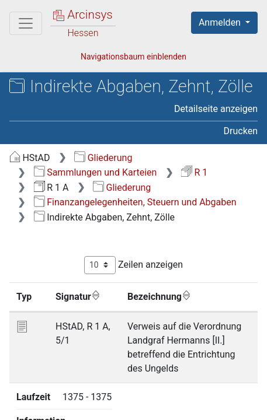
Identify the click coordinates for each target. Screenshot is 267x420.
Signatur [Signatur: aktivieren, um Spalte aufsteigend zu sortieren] (78, 296)
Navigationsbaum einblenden (133, 56)
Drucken (241, 130)
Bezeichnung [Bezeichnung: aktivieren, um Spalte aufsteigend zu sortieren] (159, 296)
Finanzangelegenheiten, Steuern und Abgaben (135, 202)
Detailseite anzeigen (216, 108)
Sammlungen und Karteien (95, 172)
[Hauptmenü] (25, 23)
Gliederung (103, 157)
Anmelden (221, 22)
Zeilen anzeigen (133, 265)
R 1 (194, 172)
